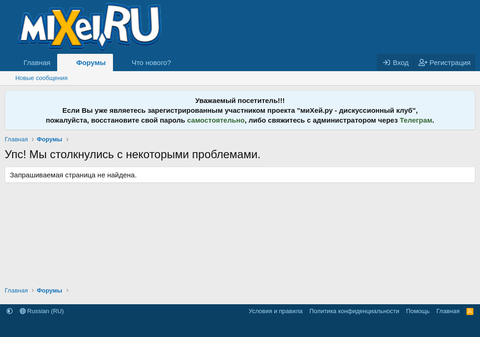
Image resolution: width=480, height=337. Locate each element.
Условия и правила (276, 311)
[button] (178, 62)
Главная (36, 62)
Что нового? (151, 62)
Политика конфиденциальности (354, 311)
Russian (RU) (42, 311)
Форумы (91, 62)
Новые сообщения (41, 77)
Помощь (417, 311)
